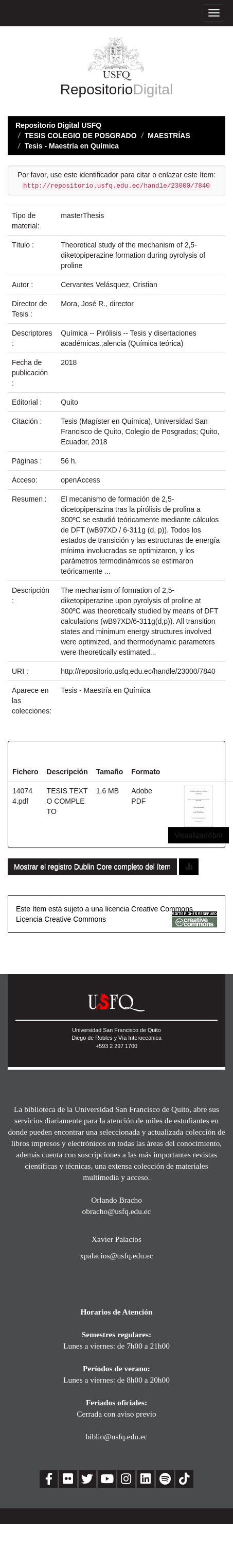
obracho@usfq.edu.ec (116, 1211)
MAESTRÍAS (169, 135)
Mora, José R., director (97, 304)
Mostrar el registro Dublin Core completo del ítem (92, 866)
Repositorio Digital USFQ (58, 125)
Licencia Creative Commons (61, 919)
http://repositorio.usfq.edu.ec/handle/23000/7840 (138, 671)
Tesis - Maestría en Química (72, 146)
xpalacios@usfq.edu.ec (116, 1255)
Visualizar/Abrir (198, 835)
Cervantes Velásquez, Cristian (109, 284)
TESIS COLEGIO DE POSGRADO (81, 135)
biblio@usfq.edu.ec (116, 1436)
